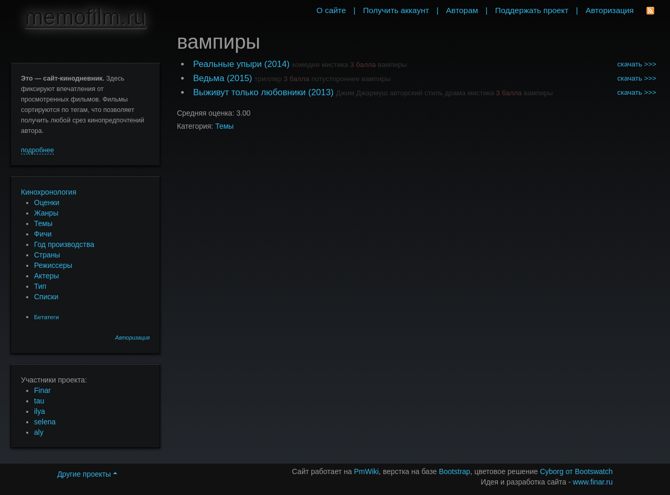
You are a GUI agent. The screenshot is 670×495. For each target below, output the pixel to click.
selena (44, 422)
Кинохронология (48, 192)
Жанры (46, 213)
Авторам (462, 10)
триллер (268, 79)
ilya (39, 411)
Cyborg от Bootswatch (576, 471)
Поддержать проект (531, 10)
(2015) (239, 78)
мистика (334, 65)
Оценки (46, 202)
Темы (43, 223)
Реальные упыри (227, 64)
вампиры (392, 65)
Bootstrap (454, 471)
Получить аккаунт (396, 10)
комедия (306, 65)
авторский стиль (416, 93)
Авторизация (132, 338)
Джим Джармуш (362, 93)
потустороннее (335, 79)
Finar (42, 390)
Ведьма (209, 78)
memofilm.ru (85, 17)
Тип (40, 286)
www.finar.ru (592, 482)
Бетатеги (46, 316)
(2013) (321, 92)
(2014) (277, 64)
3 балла (363, 65)
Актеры (46, 276)
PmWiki (366, 471)
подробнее (37, 150)
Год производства (64, 244)
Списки (46, 296)
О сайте (331, 10)
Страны (47, 255)
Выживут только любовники (249, 92)
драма (455, 93)
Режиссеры (53, 265)
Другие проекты (87, 474)
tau (39, 401)
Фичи (43, 234)
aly (38, 432)
